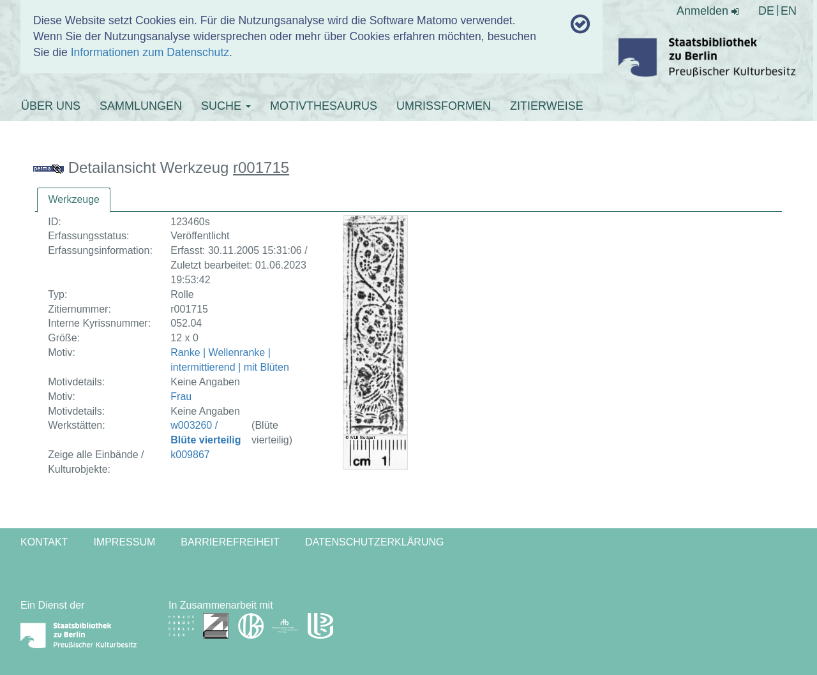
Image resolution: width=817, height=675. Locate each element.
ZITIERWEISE (546, 106)
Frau (180, 396)
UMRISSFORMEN (443, 106)
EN (789, 10)
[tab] (73, 200)
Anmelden (708, 10)
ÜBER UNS (50, 106)
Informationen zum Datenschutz (150, 52)
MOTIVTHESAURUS (323, 106)
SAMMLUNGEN (141, 106)
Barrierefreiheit (230, 542)
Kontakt (44, 542)
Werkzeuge (74, 199)
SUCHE (226, 106)
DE (766, 10)
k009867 (189, 454)
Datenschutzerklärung (374, 542)
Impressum (124, 542)
